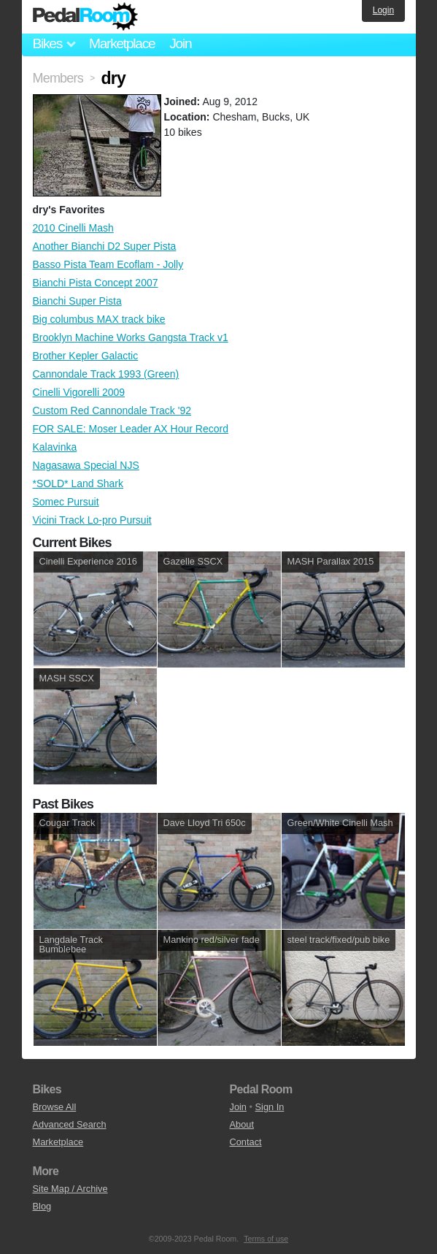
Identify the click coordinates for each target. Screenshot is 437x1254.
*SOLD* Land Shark (78, 483)
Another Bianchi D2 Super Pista (105, 246)
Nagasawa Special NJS (86, 465)
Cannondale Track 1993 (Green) (106, 374)
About (242, 1124)
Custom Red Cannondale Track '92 (112, 410)
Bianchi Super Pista (77, 301)
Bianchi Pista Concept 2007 (95, 282)
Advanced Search (70, 1124)
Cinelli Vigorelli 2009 (79, 392)
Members (58, 78)
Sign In (270, 1106)
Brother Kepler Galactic (86, 356)
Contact (246, 1141)
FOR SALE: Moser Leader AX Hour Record (130, 429)
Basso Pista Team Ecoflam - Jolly (108, 264)
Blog (42, 1206)
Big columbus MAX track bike (99, 319)
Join (180, 43)
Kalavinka (55, 447)
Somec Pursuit (66, 502)
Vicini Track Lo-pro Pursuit (92, 520)
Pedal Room (85, 16)
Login (383, 10)
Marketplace (122, 43)
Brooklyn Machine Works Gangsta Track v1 (130, 337)
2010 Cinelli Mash (73, 228)
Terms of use (266, 1238)
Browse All (55, 1106)
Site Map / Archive (70, 1188)
